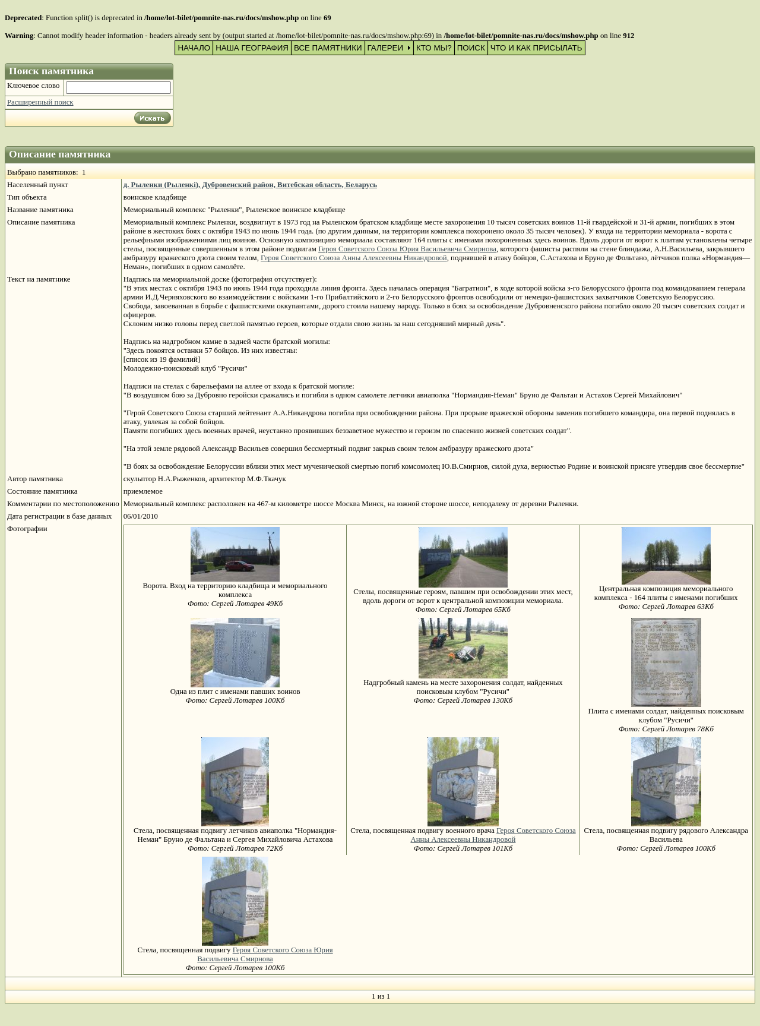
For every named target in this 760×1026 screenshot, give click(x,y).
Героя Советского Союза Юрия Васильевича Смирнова (407, 249)
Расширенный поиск (40, 102)
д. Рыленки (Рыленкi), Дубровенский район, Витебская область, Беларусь (250, 185)
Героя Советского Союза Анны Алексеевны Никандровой (354, 258)
